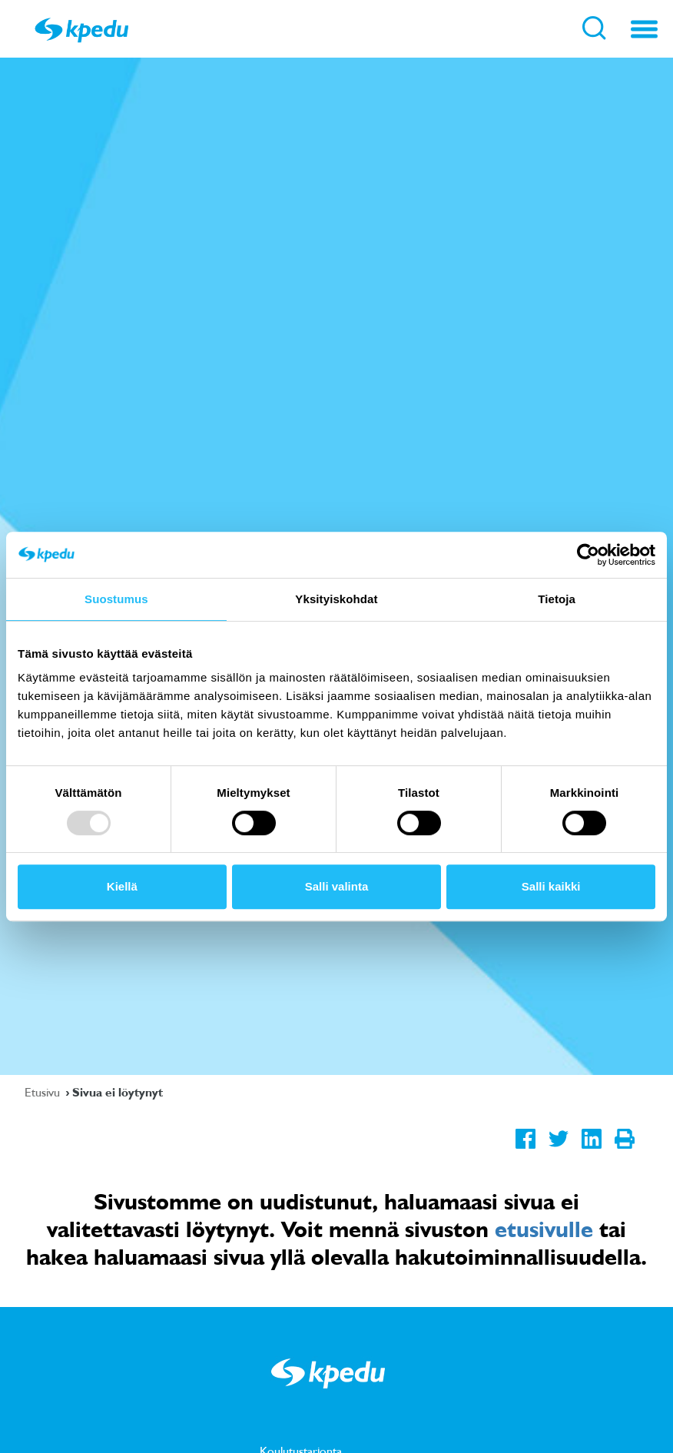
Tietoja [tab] (556, 598)
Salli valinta (337, 886)
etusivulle (544, 1228)
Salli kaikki (551, 886)
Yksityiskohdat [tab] (336, 598)
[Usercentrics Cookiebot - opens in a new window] (588, 554)
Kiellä (122, 886)
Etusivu (44, 1092)
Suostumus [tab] (116, 598)
